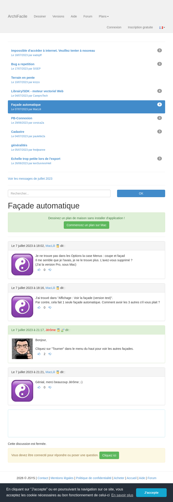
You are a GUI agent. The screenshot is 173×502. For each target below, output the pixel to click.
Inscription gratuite (140, 27)
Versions (58, 16)
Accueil (132, 478)
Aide (74, 16)
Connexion (114, 27)
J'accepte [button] (151, 492)
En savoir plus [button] (122, 495)
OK (141, 193)
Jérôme (50, 330)
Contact (43, 478)
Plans (104, 16)
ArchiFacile (17, 16)
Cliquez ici (109, 455)
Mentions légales (61, 478)
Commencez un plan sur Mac (86, 225)
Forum (87, 16)
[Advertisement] (90, 423)
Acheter (119, 478)
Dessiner (40, 16)
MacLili (50, 246)
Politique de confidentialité (94, 478)
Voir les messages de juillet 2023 (30, 178)
